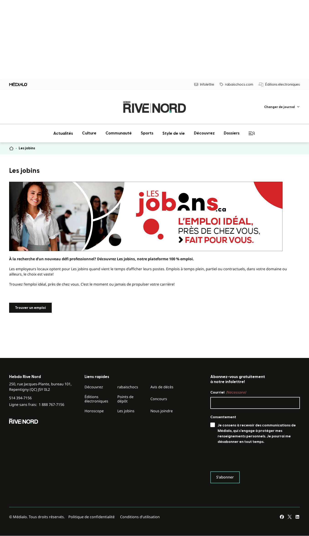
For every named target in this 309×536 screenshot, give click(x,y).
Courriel (228, 392)
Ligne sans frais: (36, 404)
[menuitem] (282, 107)
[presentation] (245, 459)
